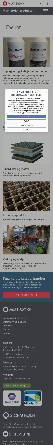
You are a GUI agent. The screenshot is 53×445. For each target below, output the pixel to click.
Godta (26, 116)
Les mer (26, 130)
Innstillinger (26, 126)
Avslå (26, 121)
